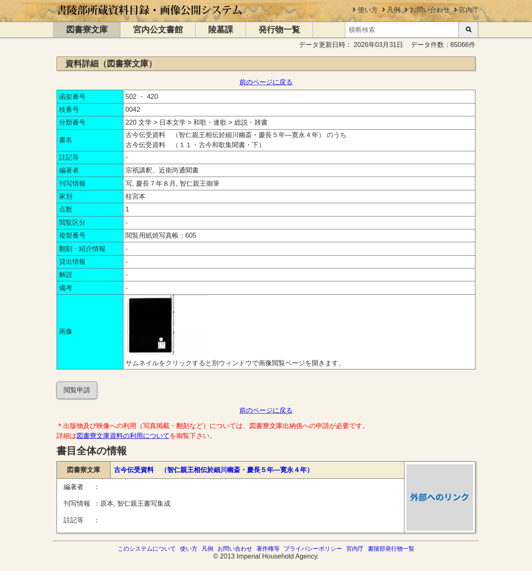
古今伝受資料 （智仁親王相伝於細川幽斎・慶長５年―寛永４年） (213, 469)
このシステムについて (147, 548)
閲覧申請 (77, 390)
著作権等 (268, 548)
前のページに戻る (266, 82)
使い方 (368, 9)
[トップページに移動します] (150, 17)
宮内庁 (469, 9)
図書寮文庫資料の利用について (123, 435)
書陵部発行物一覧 (391, 548)
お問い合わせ (430, 9)
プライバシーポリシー (313, 548)
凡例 (393, 9)
